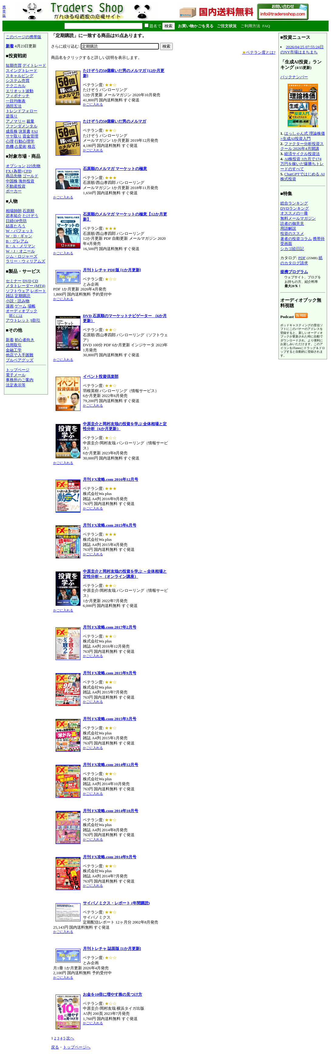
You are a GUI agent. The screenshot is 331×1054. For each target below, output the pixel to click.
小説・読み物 (17, 301)
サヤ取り (14, 136)
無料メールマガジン (298, 218)
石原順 (28, 210)
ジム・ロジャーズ (21, 256)
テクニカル (16, 85)
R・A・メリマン (20, 246)
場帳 (32, 306)
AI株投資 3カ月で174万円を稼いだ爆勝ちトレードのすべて (302, 164)
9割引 (35, 320)
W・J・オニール (20, 251)
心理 (10, 141)
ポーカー (14, 191)
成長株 (12, 131)
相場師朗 (14, 210)
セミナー (14, 281)
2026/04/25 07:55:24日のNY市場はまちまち (302, 49)
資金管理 (30, 136)
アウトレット (17, 320)
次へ (70, 1038)
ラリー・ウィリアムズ (25, 261)
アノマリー (16, 121)
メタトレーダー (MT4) (25, 285)
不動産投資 (16, 186)
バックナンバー (294, 77)
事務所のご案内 (19, 380)
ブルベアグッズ (19, 360)
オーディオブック (21, 311)
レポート (38, 291)
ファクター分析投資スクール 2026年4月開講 (302, 146)
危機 (10, 146)
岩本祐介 (14, 215)
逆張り (12, 116)
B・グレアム (17, 241)
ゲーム (20, 306)
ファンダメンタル (21, 126)
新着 (10, 46)
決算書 (24, 131)
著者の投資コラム (296, 238)
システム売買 (17, 80)
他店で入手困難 (19, 355)
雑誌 (10, 295)
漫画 (10, 306)
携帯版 (4, 11)
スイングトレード (21, 70)
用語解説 (288, 228)
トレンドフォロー (21, 111)
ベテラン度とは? (258, 52)
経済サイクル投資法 (302, 153)
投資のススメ (292, 233)
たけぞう (30, 215)
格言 (32, 146)
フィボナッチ (17, 95)
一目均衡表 (16, 101)
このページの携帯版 (23, 37)
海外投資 (26, 181)
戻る (55, 1047)
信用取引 (14, 345)
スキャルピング (19, 75)
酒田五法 (14, 106)
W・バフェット (19, 231)
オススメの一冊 (294, 213)
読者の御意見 (292, 223)
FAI (35, 131)
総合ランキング (294, 203)
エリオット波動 (19, 91)
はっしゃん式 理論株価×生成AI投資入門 (302, 136)
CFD (28, 171)
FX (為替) (14, 171)
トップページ (17, 370)
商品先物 (14, 176)
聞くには (15, 315)
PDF (301, 258)
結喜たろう (16, 226)
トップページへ (76, 1047)
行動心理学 (24, 141)
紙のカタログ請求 (301, 260)
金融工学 (14, 350)
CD (35, 281)
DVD (26, 281)
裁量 (30, 121)
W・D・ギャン (19, 236)
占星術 (20, 146)
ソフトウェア (17, 291)
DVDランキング (294, 208)
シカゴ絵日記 (292, 248)
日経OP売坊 (16, 221)
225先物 (33, 166)
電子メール (16, 375)
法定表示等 (16, 385)
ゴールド (30, 176)
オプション (16, 166)
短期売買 (14, 65)
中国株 (12, 181)
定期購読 (22, 295)
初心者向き (24, 339)
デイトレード (34, 65)
